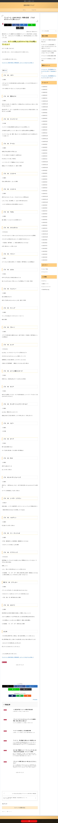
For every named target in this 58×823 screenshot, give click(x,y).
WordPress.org (46, 289)
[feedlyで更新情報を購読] (20, 693)
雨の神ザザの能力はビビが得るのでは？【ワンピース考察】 (48, 52)
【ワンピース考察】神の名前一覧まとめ (48, 40)
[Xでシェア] (8, 25)
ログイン (45, 280)
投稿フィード (45, 283)
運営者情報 (55, 818)
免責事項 (41, 818)
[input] (49, 31)
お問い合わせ (30, 818)
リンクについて (36, 818)
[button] (32, 25)
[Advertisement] (20, 670)
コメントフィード (46, 286)
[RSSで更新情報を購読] (22, 693)
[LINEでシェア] (26, 25)
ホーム (25, 818)
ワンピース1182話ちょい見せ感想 (48, 59)
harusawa (53, 71)
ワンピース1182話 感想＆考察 (49, 55)
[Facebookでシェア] (14, 25)
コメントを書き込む (19, 805)
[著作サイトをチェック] (17, 693)
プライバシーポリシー (48, 818)
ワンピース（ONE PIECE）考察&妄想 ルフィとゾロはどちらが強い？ (18, 59)
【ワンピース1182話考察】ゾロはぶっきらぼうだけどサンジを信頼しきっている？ (48, 46)
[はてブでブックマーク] (20, 25)
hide (5, 67)
